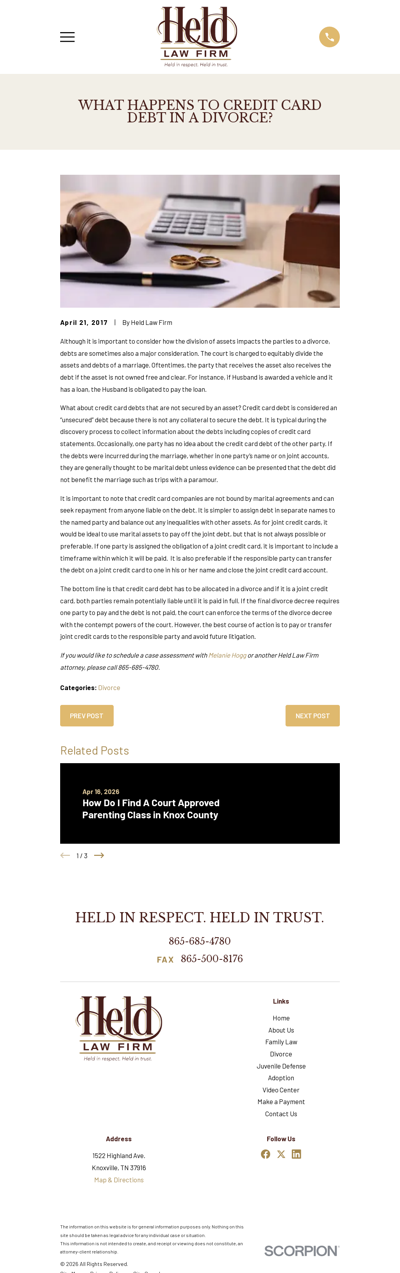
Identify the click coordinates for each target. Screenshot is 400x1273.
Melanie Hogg (227, 655)
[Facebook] (265, 1154)
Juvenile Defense (281, 1066)
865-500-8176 (212, 959)
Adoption (281, 1077)
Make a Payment (281, 1101)
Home (281, 1018)
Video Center (281, 1090)
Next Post (313, 715)
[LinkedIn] (296, 1154)
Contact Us (281, 1113)
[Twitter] (281, 1154)
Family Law (281, 1041)
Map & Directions (119, 1179)
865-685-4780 (200, 941)
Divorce (109, 687)
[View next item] (99, 855)
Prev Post (87, 715)
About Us (281, 1030)
